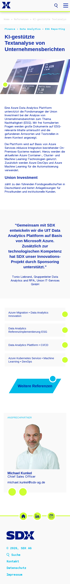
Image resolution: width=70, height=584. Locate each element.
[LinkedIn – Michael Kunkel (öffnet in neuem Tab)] (12, 492)
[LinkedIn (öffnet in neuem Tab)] (37, 516)
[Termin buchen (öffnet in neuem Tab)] (51, 516)
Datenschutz (16, 568)
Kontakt (13, 562)
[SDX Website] (23, 516)
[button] (56, 5)
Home (7, 19)
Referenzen (21, 19)
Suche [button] (15, 555)
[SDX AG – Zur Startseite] (6, 5)
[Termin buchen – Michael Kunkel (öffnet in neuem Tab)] (23, 492)
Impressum (14, 575)
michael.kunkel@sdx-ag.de (26, 482)
